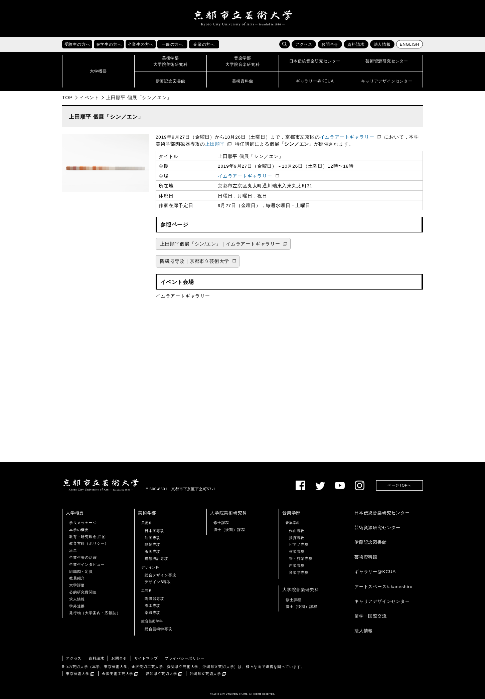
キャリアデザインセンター (382, 601)
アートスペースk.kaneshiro (383, 586)
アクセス (303, 44)
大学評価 (77, 585)
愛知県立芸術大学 (161, 674)
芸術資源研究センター (377, 527)
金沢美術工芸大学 (117, 674)
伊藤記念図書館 (370, 542)
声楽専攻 (297, 565)
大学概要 (75, 512)
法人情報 (382, 44)
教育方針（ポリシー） (89, 543)
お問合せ (329, 44)
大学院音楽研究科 (300, 589)
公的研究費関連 (83, 592)
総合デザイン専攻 (160, 575)
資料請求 (355, 44)
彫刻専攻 (152, 544)
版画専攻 (152, 551)
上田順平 (215, 144)
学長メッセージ (83, 523)
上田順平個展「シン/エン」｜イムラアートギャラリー (220, 243)
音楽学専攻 (299, 572)
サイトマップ (146, 658)
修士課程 (221, 523)
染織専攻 (152, 612)
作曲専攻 (297, 531)
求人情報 (77, 599)
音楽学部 (291, 512)
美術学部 (147, 512)
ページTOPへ (399, 485)
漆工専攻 (152, 605)
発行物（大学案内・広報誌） (94, 613)
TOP (67, 97)
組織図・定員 (81, 571)
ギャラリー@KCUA (375, 571)
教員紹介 (77, 578)
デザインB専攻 (158, 582)
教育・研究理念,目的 (87, 537)
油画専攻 (152, 538)
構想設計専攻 (156, 558)
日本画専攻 (154, 531)
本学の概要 (79, 530)
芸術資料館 (365, 556)
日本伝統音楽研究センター (382, 512)
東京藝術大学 (78, 674)
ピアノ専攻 (299, 544)
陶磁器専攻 (154, 598)
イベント (89, 97)
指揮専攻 (297, 538)
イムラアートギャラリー (347, 137)
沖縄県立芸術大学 (205, 674)
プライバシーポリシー (184, 658)
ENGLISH (409, 44)
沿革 (73, 550)
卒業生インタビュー (87, 564)
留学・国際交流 (370, 616)
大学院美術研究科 (228, 512)
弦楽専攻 (297, 551)
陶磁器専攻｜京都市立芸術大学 (194, 261)
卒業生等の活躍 (83, 557)
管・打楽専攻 (301, 558)
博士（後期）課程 (229, 530)
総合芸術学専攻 (158, 629)
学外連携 (77, 606)
